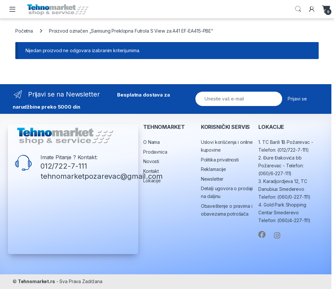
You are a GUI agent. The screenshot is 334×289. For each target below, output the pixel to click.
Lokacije (152, 180)
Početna (24, 31)
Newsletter (212, 179)
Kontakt (151, 171)
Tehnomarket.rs (36, 281)
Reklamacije (213, 169)
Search (298, 9)
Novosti (151, 161)
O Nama (151, 142)
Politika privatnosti (220, 159)
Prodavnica (155, 152)
